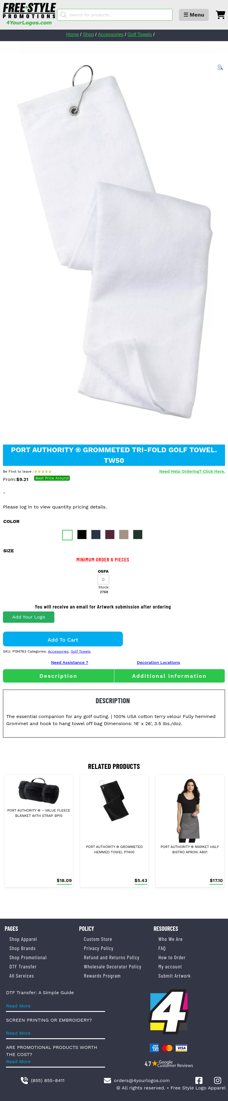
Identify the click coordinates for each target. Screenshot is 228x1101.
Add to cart (63, 640)
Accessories (111, 34)
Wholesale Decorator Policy (113, 966)
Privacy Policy (99, 948)
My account (170, 966)
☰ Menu (193, 15)
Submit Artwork (174, 975)
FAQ (162, 948)
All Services (22, 975)
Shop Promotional (28, 957)
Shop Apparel (23, 939)
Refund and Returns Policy (112, 957)
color (11, 521)
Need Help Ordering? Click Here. (192, 471)
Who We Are (170, 939)
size (8, 550)
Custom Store (98, 939)
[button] (220, 67)
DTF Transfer (23, 966)
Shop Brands (23, 948)
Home (72, 34)
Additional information (169, 676)
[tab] (58, 676)
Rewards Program (102, 975)
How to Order (172, 957)
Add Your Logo (28, 617)
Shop (88, 34)
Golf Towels (139, 34)
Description (58, 676)
